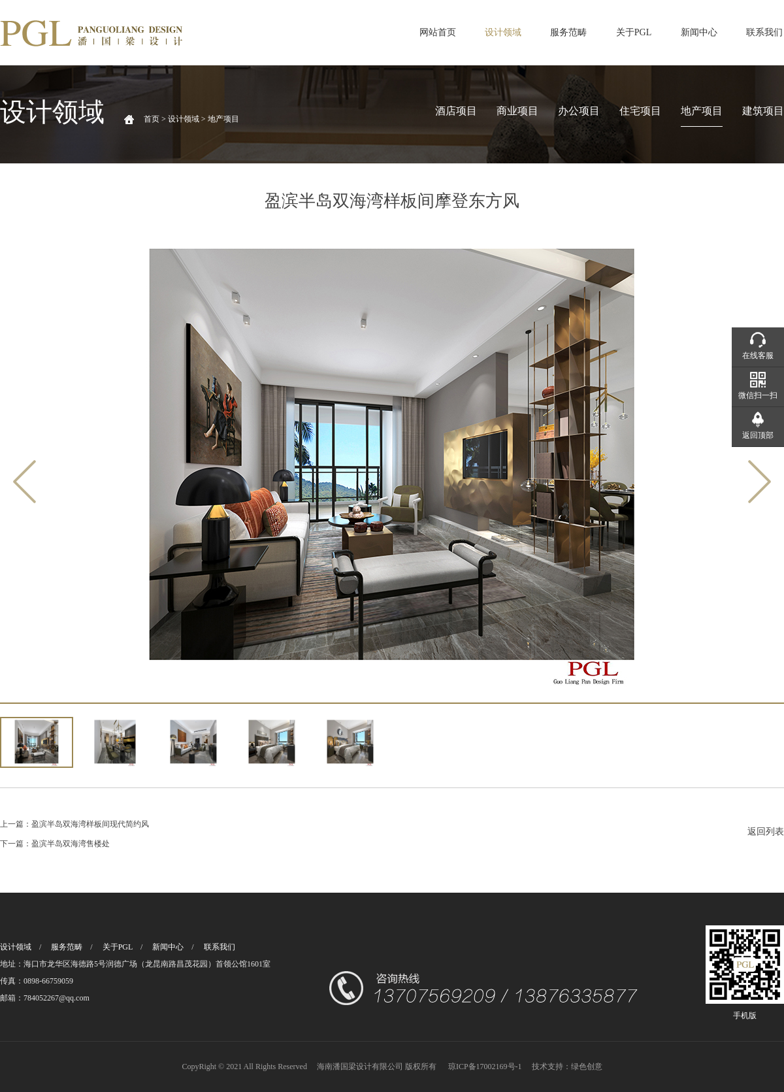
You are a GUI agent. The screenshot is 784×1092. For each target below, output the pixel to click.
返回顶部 (758, 435)
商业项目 (517, 110)
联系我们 (764, 32)
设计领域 (503, 32)
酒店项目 (456, 110)
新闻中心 (699, 32)
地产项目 (702, 110)
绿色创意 (586, 1066)
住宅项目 (640, 110)
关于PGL (633, 32)
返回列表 (765, 831)
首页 (151, 119)
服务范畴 (568, 32)
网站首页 (437, 32)
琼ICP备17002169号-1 (485, 1066)
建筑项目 (763, 110)
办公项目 (579, 110)
